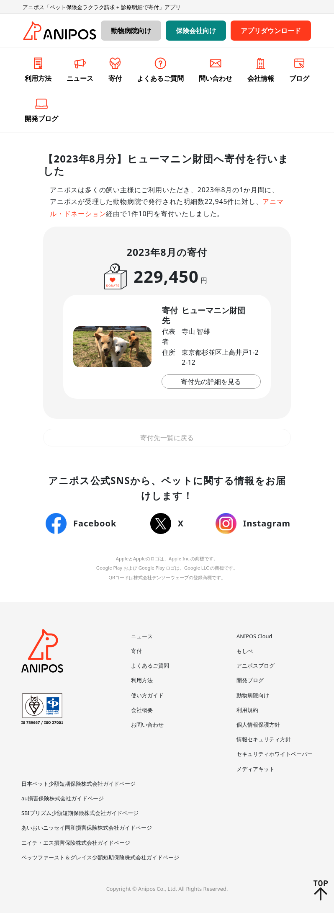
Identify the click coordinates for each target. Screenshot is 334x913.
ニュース (142, 636)
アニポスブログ (255, 665)
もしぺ (244, 651)
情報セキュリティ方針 (263, 739)
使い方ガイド (147, 695)
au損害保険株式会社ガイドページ (62, 798)
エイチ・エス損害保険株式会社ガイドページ (75, 842)
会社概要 (142, 710)
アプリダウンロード (271, 30)
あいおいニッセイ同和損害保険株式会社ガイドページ (86, 827)
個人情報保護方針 (258, 724)
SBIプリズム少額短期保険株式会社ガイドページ (80, 813)
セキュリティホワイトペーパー (274, 754)
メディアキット (255, 769)
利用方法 (142, 680)
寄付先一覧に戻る (167, 437)
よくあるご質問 (150, 665)
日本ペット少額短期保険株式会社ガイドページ (78, 783)
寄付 (136, 651)
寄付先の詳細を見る (211, 381)
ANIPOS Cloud (254, 636)
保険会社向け (196, 30)
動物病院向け (131, 30)
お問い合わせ (147, 724)
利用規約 (247, 710)
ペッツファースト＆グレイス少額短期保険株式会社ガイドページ (100, 857)
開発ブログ (250, 680)
